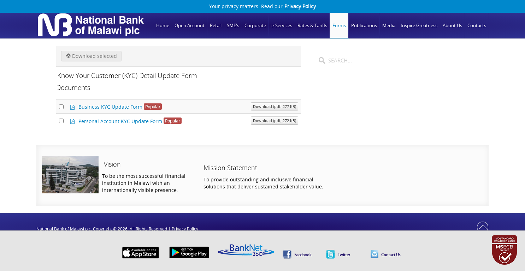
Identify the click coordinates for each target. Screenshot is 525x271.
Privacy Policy (300, 6)
